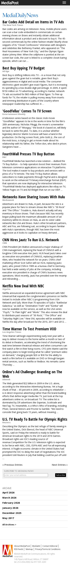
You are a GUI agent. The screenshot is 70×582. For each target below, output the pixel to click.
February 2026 (11, 502)
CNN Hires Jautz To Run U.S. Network (30, 239)
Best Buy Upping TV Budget (23, 68)
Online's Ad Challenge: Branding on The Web (32, 374)
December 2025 (11, 512)
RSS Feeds (18, 549)
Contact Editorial (49, 546)
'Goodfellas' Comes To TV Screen (27, 110)
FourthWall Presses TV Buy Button (28, 153)
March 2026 (9, 497)
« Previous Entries (12, 464)
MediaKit (36, 546)
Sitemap (29, 549)
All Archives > (9, 524)
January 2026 (10, 507)
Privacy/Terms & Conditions (47, 549)
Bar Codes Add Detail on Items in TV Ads (33, 21)
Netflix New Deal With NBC (23, 285)
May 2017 (8, 518)
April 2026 (8, 492)
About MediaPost (22, 546)
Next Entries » (60, 464)
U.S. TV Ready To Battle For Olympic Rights (34, 419)
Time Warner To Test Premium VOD (29, 328)
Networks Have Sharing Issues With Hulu (33, 196)
